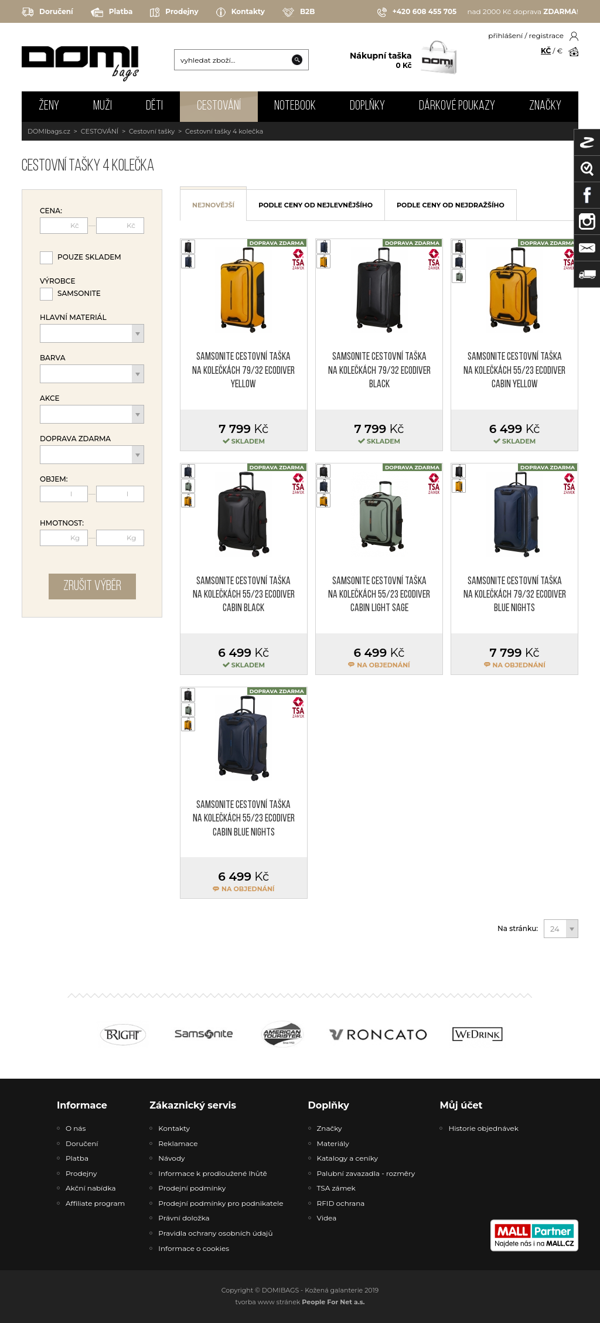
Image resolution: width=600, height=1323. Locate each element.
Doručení (47, 12)
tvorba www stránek (300, 1302)
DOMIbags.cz (49, 131)
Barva (52, 358)
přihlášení (505, 35)
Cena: (51, 210)
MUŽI (102, 106)
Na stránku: (517, 928)
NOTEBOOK (295, 106)
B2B (298, 12)
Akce (50, 398)
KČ (546, 50)
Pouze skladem (89, 257)
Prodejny (174, 12)
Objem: (54, 479)
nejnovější (213, 205)
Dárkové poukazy (457, 106)
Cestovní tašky (152, 131)
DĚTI (154, 106)
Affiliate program (95, 1203)
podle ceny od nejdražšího (450, 205)
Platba (112, 12)
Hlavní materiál (73, 317)
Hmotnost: (62, 523)
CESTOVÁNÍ (219, 106)
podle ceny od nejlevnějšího (315, 205)
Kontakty (240, 12)
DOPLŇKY (367, 106)
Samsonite (79, 293)
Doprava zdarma (75, 438)
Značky (545, 106)
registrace (546, 35)
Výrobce (57, 281)
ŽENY (49, 106)
